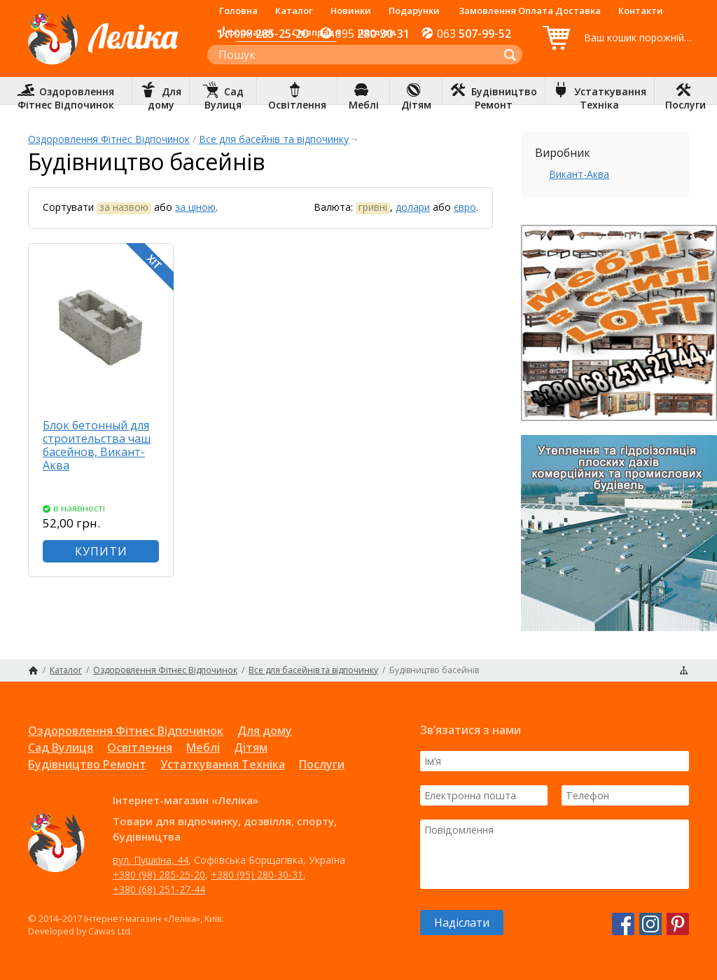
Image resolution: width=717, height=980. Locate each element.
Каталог (294, 10)
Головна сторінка (33, 670)
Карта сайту (683, 670)
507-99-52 (474, 33)
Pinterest (678, 924)
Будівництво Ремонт (87, 764)
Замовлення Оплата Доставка (530, 10)
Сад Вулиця (60, 747)
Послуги (377, 32)
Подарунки (414, 10)
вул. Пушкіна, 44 (150, 860)
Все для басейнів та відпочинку (274, 139)
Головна (238, 10)
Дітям (250, 747)
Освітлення (139, 747)
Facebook (623, 924)
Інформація (246, 32)
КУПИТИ (101, 551)
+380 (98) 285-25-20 (159, 874)
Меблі (203, 747)
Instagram (650, 924)
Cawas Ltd (109, 931)
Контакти (640, 10)
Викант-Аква (579, 174)
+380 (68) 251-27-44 (159, 889)
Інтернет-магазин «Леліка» (103, 63)
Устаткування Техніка (222, 764)
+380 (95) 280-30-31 (257, 874)
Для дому (264, 730)
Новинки (350, 10)
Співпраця (316, 32)
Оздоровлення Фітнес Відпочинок (109, 139)
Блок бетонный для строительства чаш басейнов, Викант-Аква (97, 445)
